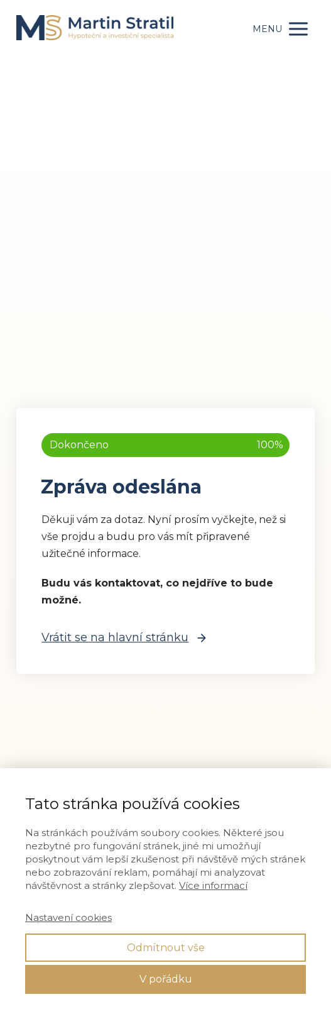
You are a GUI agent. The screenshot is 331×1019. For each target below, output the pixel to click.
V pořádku (165, 979)
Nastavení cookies (68, 917)
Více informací (213, 885)
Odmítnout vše (166, 948)
